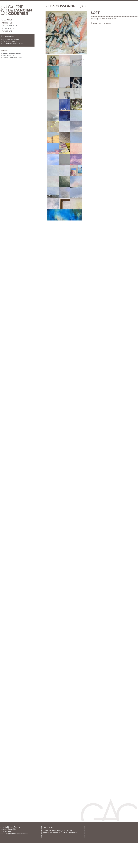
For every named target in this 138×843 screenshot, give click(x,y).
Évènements (8, 26)
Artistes (6, 23)
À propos (7, 29)
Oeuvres (6, 20)
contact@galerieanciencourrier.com (14, 833)
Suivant (83, 59)
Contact (6, 32)
